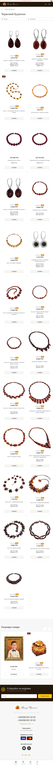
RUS (29, 755)
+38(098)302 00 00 (26, 720)
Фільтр (4, 19)
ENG (25, 755)
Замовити (14, 674)
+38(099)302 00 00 (26, 717)
